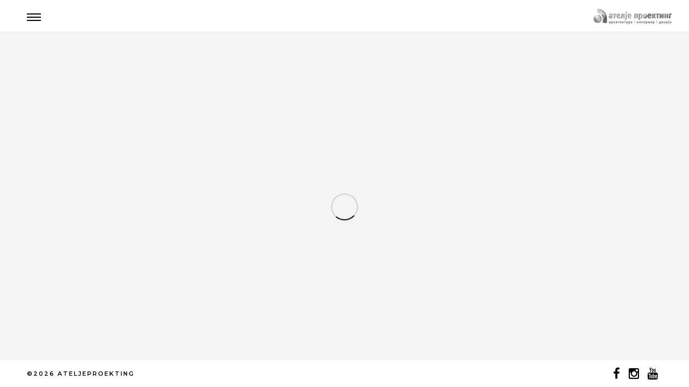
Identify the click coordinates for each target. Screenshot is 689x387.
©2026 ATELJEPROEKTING (81, 373)
